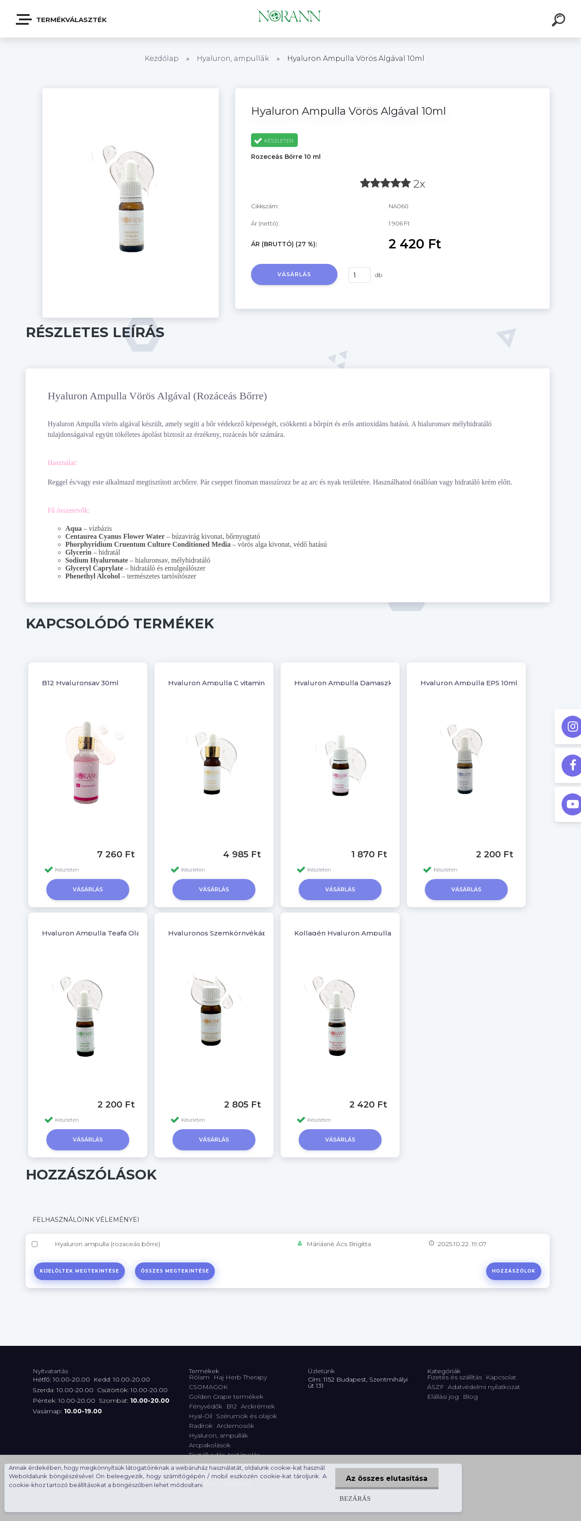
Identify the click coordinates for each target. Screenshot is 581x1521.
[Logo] (290, 19)
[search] (560, 21)
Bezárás (355, 1498)
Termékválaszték (62, 19)
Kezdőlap (162, 58)
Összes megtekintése (175, 1271)
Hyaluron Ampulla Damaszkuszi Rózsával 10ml (375, 682)
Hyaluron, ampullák (233, 58)
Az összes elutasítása (386, 1478)
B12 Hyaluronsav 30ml (80, 682)
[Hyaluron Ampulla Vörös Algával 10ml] (130, 91)
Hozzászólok (514, 1271)
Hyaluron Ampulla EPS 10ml (468, 682)
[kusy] (360, 275)
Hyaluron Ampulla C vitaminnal (221, 682)
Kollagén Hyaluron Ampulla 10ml (351, 933)
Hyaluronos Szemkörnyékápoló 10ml (232, 933)
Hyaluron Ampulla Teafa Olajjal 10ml (104, 933)
